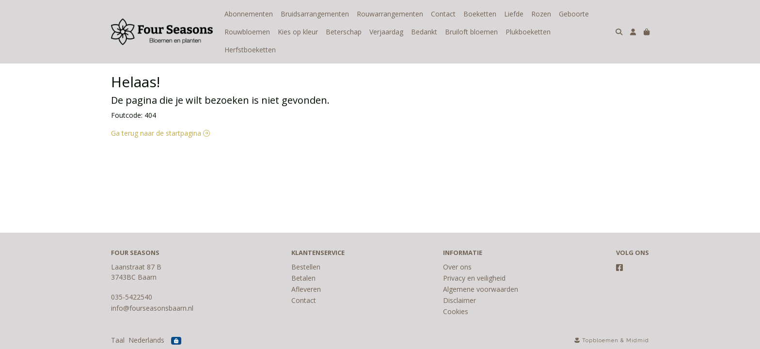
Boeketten (479, 13)
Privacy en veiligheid (474, 278)
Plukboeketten (528, 31)
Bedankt (424, 31)
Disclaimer (459, 300)
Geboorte (574, 13)
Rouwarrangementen (390, 13)
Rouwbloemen (247, 31)
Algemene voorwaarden (480, 289)
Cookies (455, 311)
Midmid (637, 340)
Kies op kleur (298, 31)
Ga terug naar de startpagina (160, 133)
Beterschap (344, 31)
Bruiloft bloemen (471, 31)
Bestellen (305, 266)
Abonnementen (248, 13)
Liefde (513, 13)
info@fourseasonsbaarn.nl (152, 308)
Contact (443, 13)
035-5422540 (131, 296)
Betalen (303, 278)
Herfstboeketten (250, 49)
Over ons (457, 266)
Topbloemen (600, 340)
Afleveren (306, 289)
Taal (118, 340)
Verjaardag (386, 31)
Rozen (541, 13)
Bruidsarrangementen (315, 13)
